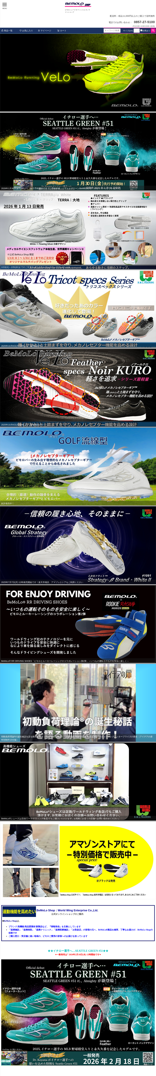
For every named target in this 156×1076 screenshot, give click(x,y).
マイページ (44, 30)
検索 (153, 30)
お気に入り (26, 30)
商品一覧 (6, 30)
